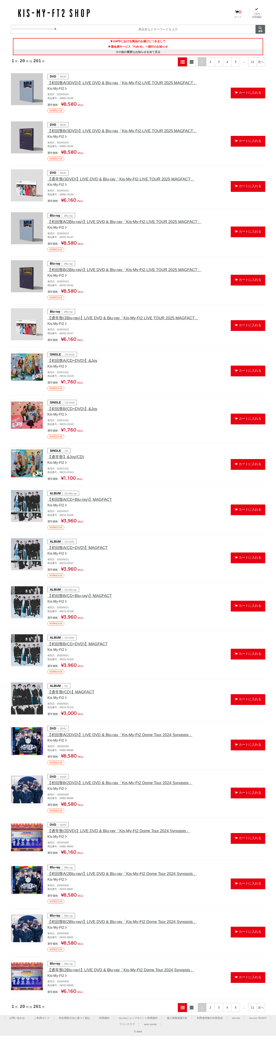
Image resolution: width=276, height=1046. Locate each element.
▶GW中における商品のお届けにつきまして (138, 41)
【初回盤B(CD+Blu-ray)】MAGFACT (82, 602)
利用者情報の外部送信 (210, 1027)
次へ (261, 62)
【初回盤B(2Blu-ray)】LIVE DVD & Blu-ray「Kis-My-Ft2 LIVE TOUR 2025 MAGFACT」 (131, 272)
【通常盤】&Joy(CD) (67, 461)
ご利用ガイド (41, 1027)
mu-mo (236, 1027)
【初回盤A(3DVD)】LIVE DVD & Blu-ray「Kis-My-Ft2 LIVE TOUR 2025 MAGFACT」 (129, 84)
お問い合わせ (17, 1027)
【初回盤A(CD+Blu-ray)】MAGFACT (82, 505)
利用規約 (104, 1027)
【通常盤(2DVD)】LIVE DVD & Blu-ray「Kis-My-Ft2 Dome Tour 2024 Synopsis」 (125, 839)
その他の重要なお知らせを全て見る (138, 52)
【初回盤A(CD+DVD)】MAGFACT (80, 553)
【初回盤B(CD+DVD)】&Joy (74, 413)
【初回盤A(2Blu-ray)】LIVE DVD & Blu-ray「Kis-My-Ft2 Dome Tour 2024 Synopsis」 (129, 882)
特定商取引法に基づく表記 (73, 1027)
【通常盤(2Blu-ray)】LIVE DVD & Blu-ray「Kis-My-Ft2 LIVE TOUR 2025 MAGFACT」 (130, 321)
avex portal (150, 1034)
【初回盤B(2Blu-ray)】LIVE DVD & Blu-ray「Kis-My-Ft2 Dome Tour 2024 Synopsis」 (129, 931)
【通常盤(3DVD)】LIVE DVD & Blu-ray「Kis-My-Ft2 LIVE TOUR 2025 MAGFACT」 (127, 181)
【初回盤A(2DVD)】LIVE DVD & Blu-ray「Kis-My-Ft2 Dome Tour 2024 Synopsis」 (126, 742)
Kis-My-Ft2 (55, 90)
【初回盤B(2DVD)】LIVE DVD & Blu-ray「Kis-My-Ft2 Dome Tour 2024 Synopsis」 (126, 790)
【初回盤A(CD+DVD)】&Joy (74, 364)
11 (252, 62)
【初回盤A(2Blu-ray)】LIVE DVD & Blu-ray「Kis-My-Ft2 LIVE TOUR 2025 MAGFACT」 (131, 224)
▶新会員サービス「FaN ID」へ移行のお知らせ (138, 47)
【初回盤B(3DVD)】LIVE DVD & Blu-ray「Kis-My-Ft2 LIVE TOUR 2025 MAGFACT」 (129, 132)
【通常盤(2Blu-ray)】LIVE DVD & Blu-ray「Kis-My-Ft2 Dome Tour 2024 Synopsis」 (127, 979)
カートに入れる (250, 93)
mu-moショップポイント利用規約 (137, 1027)
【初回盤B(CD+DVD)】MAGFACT (80, 650)
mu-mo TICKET (258, 1027)
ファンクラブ (127, 1034)
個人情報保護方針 (177, 1027)
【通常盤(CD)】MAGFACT (73, 699)
